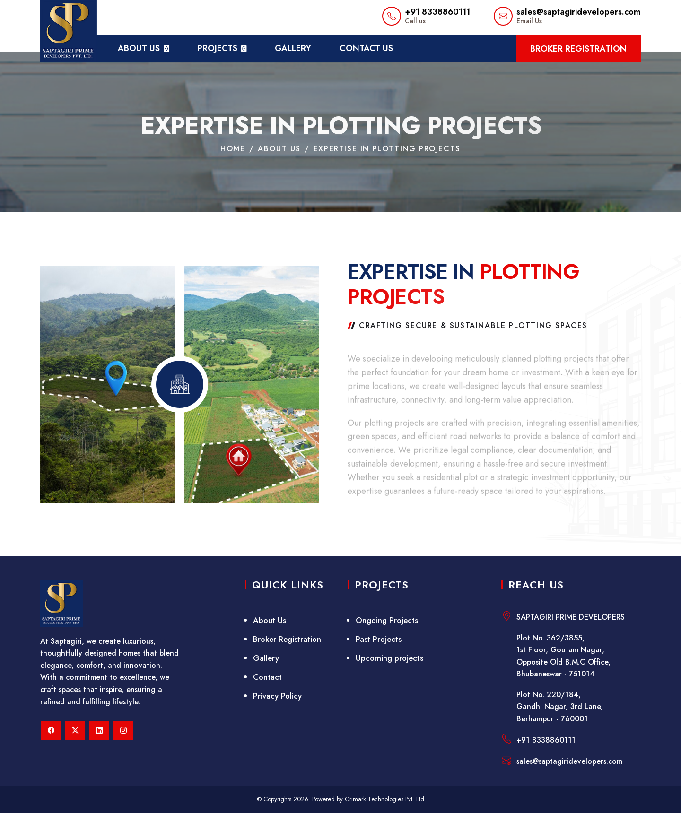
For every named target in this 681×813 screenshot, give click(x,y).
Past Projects (379, 639)
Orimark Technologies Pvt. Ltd (384, 799)
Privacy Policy (277, 695)
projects (217, 48)
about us (139, 48)
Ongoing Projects (387, 620)
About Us (269, 620)
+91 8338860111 (437, 12)
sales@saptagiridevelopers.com (578, 12)
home (232, 149)
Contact (267, 677)
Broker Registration (578, 49)
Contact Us (366, 48)
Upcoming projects (389, 658)
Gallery (293, 48)
